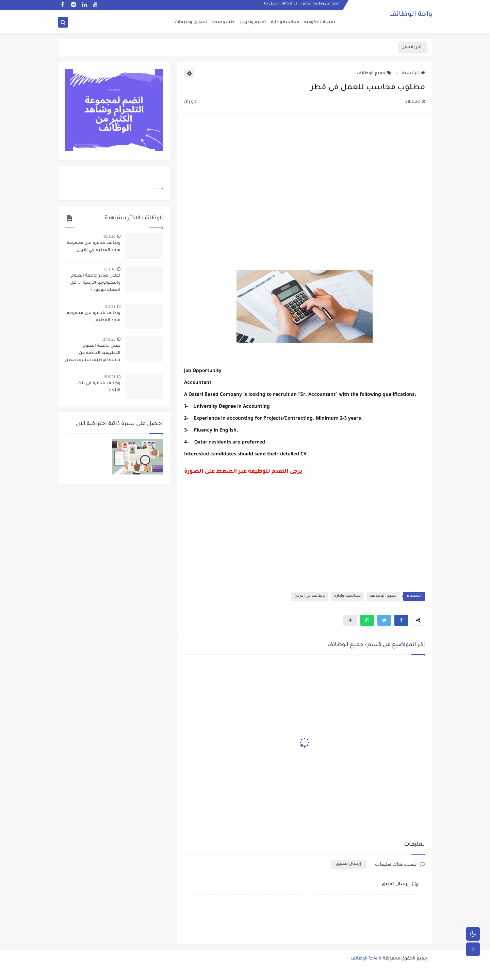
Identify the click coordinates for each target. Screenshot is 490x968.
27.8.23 (109, 339)
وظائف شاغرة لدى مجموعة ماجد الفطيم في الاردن (93, 247)
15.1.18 (109, 269)
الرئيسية (413, 73)
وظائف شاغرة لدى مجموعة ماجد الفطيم (93, 317)
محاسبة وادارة (285, 22)
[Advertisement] (304, 192)
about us (289, 5)
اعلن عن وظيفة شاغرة (319, 5)
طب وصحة (223, 22)
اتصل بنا (271, 5)
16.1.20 (109, 236)
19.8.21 (109, 376)
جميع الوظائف (374, 73)
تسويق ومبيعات (191, 22)
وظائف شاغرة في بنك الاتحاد (98, 387)
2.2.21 (110, 306)
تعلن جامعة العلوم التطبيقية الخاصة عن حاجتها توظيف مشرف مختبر (92, 353)
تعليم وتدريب (253, 22)
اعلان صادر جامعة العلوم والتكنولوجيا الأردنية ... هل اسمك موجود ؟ (95, 283)
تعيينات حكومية (319, 22)
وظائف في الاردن (309, 596)
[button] (401, 620)
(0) (190, 102)
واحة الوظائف (410, 15)
